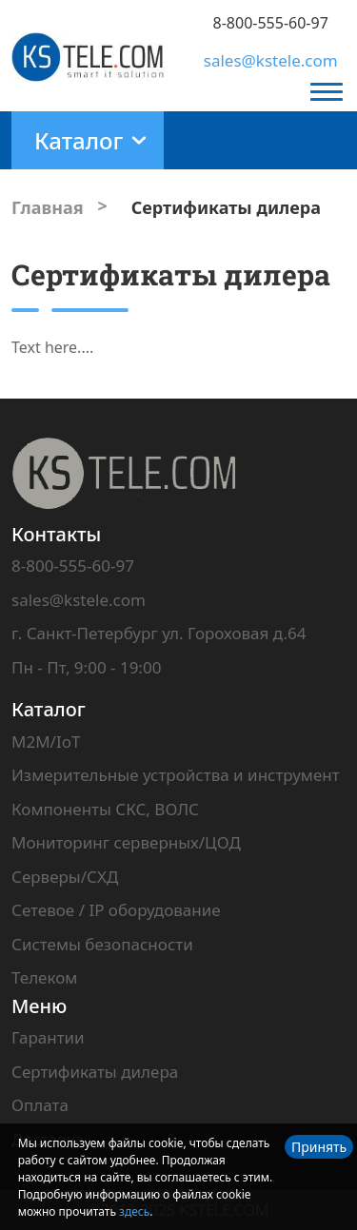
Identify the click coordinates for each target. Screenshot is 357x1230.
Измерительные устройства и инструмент (175, 775)
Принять (319, 1147)
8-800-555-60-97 (270, 22)
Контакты (56, 534)
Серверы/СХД (64, 877)
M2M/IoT (45, 741)
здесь (134, 1211)
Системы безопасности (102, 944)
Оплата (40, 1105)
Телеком (44, 977)
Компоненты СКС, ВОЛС (105, 809)
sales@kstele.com (271, 60)
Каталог (48, 709)
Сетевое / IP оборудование (116, 910)
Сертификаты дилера (94, 1072)
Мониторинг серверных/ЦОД (126, 842)
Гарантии (48, 1037)
